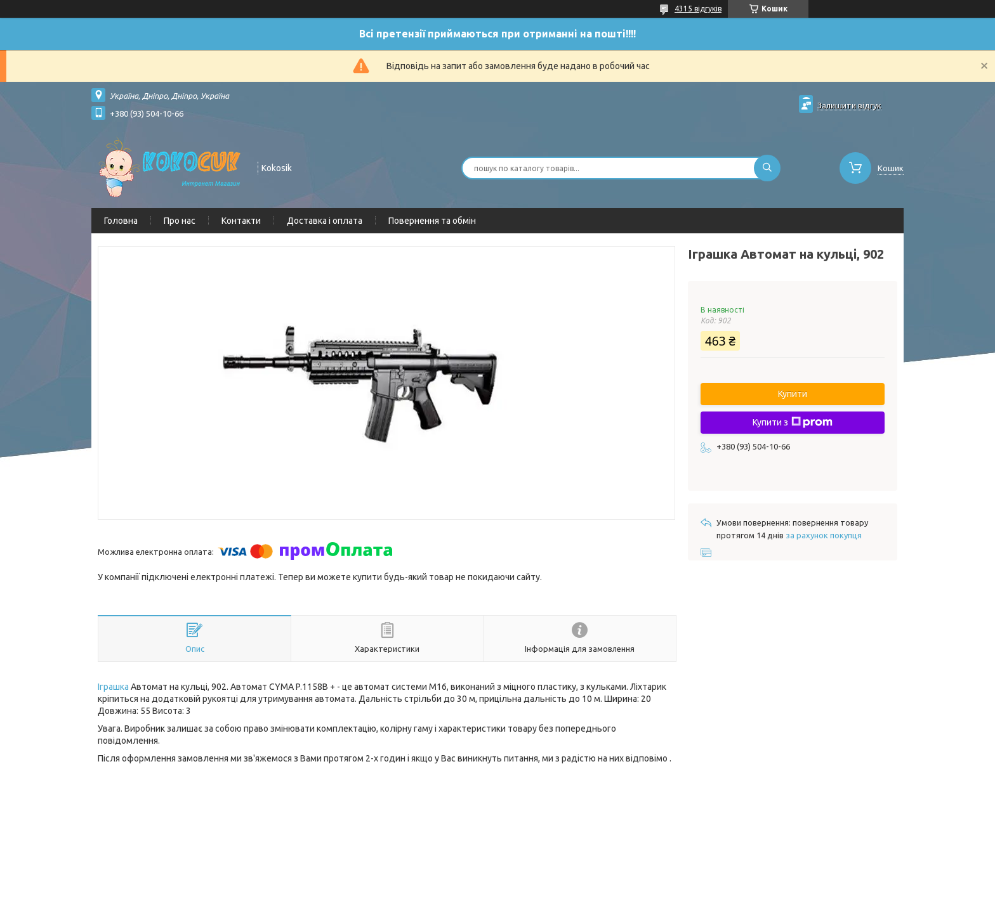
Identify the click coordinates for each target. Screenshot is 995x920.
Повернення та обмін (432, 220)
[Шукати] (767, 168)
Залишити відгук (849, 105)
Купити (792, 394)
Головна (121, 220)
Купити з (793, 422)
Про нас (179, 220)
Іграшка (113, 687)
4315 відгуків (698, 8)
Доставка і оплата (324, 220)
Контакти (241, 220)
